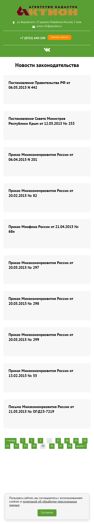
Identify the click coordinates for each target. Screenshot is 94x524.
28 (67, 440)
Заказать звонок (59, 37)
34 (34, 446)
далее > (80, 446)
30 (84, 440)
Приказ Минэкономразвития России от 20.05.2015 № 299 (41, 337)
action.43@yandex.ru (49, 26)
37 (60, 446)
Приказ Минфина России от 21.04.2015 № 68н (44, 229)
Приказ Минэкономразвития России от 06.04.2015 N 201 (41, 157)
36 (51, 446)
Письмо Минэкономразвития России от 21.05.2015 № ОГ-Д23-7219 (41, 409)
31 (7, 446)
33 (25, 446)
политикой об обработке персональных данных (43, 503)
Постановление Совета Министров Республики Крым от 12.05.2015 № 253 (42, 121)
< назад (10, 440)
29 (75, 440)
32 (16, 446)
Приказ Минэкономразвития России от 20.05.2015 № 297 (41, 265)
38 (69, 446)
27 (58, 440)
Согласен (47, 513)
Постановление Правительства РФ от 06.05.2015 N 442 (39, 85)
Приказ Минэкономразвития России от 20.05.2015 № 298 (41, 301)
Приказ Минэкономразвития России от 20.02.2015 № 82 (41, 193)
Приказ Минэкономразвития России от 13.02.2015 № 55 (41, 373)
